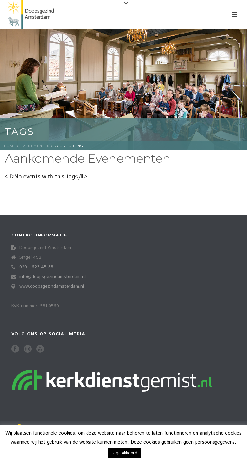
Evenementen (35, 146)
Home (10, 146)
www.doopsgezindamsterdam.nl (51, 286)
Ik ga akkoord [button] (124, 453)
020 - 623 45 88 (36, 267)
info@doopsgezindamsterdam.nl (52, 277)
